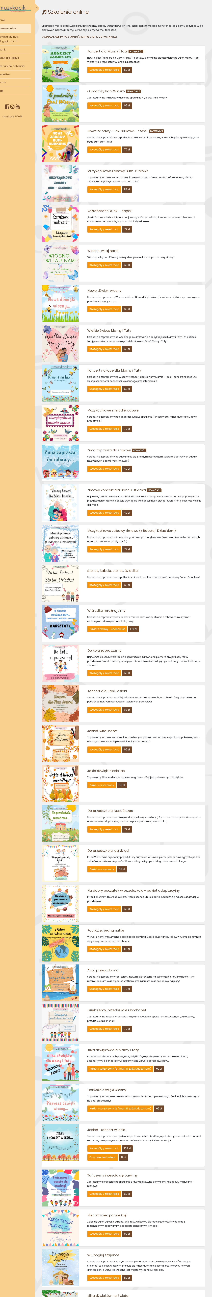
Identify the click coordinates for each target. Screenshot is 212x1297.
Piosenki (11, 49)
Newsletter (13, 74)
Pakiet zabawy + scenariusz (115, 591)
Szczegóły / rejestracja (112, 70)
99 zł (135, 669)
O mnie (10, 20)
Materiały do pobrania (20, 66)
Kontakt (11, 82)
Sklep (9, 91)
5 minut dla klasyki (17, 58)
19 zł (131, 1088)
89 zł (135, 70)
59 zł (135, 1240)
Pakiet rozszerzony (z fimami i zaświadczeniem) (128, 1006)
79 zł (135, 144)
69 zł (135, 102)
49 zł (135, 440)
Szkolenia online (16, 28)
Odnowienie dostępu (110, 1088)
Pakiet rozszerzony (109, 739)
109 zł (141, 591)
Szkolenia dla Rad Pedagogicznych (17, 39)
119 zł (135, 181)
